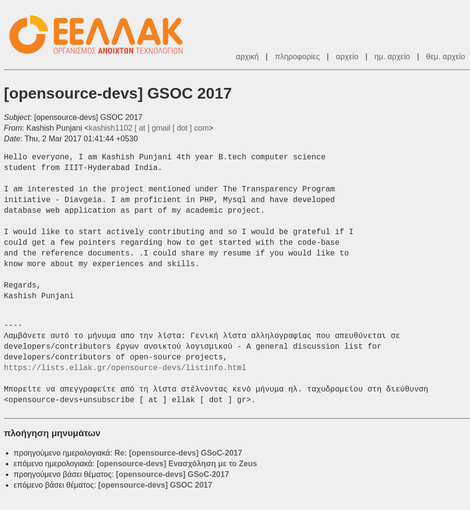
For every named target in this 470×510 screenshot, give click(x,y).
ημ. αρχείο (392, 56)
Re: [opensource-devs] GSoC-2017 (178, 453)
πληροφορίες (297, 56)
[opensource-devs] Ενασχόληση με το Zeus (177, 463)
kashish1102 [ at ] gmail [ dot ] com (149, 128)
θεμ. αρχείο (445, 56)
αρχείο (347, 56)
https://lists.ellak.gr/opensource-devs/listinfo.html (125, 368)
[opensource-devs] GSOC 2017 (155, 485)
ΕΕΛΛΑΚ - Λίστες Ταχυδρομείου (101, 35)
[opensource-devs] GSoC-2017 (172, 474)
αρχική (247, 56)
